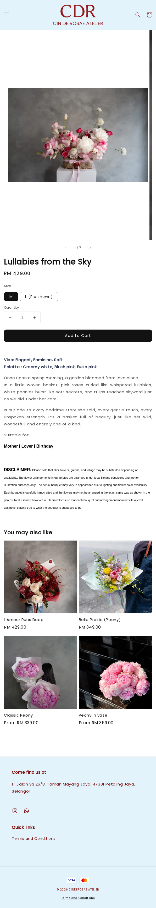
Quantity (11, 307)
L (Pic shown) (39, 296)
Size (8, 285)
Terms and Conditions (33, 838)
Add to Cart (78, 335)
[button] (6, 15)
